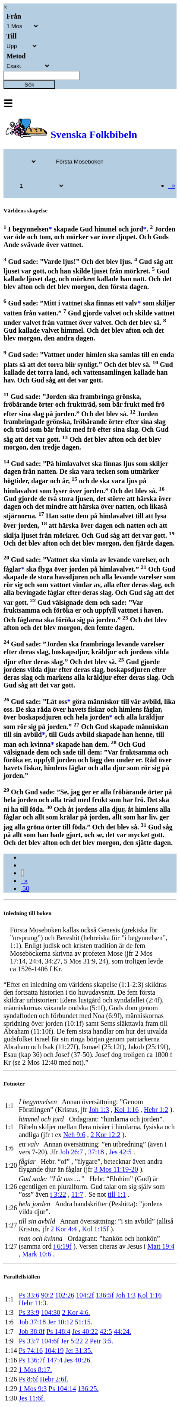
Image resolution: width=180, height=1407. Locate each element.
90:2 (47, 1295)
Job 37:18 (32, 1322)
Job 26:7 (71, 1152)
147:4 (54, 1360)
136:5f (105, 1295)
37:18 (96, 1152)
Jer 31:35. (78, 1350)
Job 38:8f (31, 1331)
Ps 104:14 (62, 1388)
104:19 (53, 1350)
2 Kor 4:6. (76, 1312)
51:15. (83, 1322)
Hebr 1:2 (156, 1109)
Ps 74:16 (31, 1350)
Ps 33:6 (29, 1295)
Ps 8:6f (28, 1379)
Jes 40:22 (85, 1331)
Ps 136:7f (32, 1360)
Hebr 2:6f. (54, 1379)
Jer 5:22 (72, 1341)
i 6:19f (62, 1246)
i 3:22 (58, 1194)
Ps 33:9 (29, 1312)
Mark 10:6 (36, 1254)
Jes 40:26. (78, 1360)
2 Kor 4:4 (64, 1229)
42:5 (106, 1331)
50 (25, 888)
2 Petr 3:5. (99, 1341)
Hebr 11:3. (33, 1303)
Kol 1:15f (95, 1229)
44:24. (122, 1331)
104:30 (50, 1312)
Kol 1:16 (126, 1109)
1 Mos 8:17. (35, 1369)
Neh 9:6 (74, 1134)
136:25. (88, 1388)
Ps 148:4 (58, 1331)
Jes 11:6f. (32, 1398)
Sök (30, 84)
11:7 (77, 1194)
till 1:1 (117, 1194)
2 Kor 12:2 (105, 1134)
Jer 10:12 (60, 1322)
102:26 (64, 1295)
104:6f (50, 1341)
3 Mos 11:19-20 (116, 1169)
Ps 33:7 (29, 1341)
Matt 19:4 (160, 1246)
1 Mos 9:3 (33, 1388)
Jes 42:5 (120, 1152)
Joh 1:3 (99, 1109)
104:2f (85, 1295)
